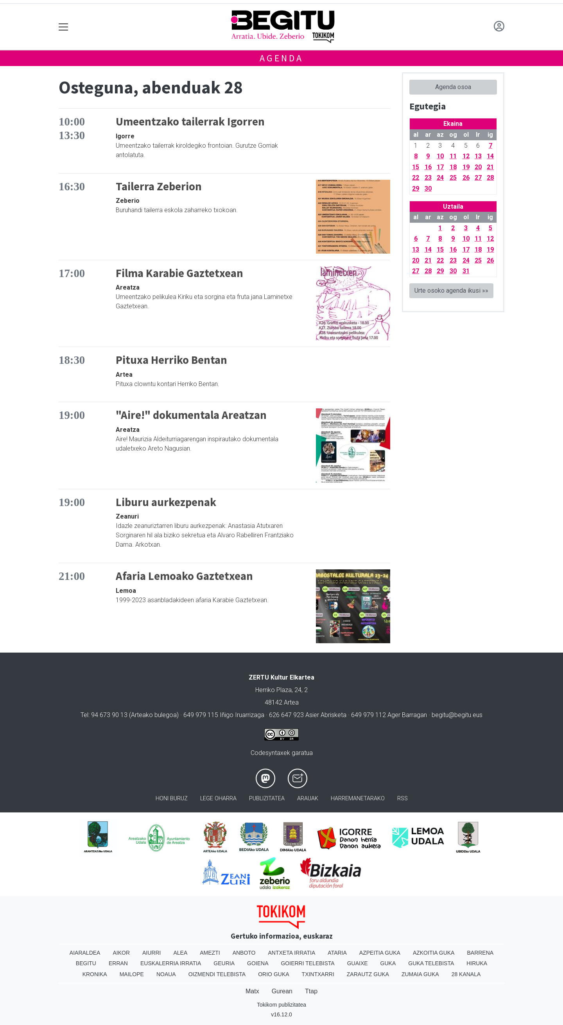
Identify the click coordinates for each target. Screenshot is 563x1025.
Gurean (282, 991)
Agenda (281, 58)
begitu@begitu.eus (457, 715)
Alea (180, 953)
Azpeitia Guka (379, 953)
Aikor (121, 953)
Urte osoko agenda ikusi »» (451, 290)
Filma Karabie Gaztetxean (179, 273)
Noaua (166, 974)
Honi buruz (172, 798)
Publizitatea (267, 798)
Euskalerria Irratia (170, 963)
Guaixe (357, 963)
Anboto (244, 953)
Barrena (480, 953)
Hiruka (476, 963)
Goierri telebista (307, 963)
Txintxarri (318, 974)
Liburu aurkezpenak (166, 502)
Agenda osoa (453, 87)
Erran (118, 963)
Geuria (224, 963)
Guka (388, 963)
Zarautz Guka (368, 974)
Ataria (337, 953)
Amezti (210, 953)
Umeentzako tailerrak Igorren (190, 121)
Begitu (86, 963)
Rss (402, 798)
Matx (252, 991)
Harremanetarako (358, 798)
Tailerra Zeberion (159, 186)
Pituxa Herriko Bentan (171, 360)
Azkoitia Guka (434, 953)
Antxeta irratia (292, 953)
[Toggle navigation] (63, 27)
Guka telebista (431, 963)
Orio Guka (273, 974)
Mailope (132, 974)
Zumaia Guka (420, 974)
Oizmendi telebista (217, 974)
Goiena (257, 963)
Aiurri (151, 953)
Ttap (311, 991)
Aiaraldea (85, 953)
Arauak (307, 798)
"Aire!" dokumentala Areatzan (191, 415)
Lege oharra (218, 798)
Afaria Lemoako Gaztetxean (184, 576)
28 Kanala (466, 974)
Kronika (94, 974)
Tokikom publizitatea (281, 1005)
